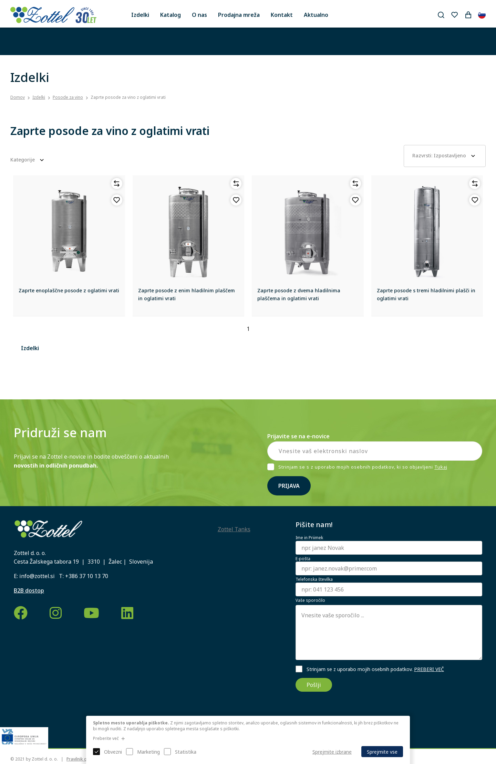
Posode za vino (68, 97)
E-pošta (303, 559)
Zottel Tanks (234, 529)
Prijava (289, 486)
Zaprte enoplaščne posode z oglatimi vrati (69, 290)
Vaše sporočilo (310, 600)
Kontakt (282, 15)
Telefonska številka (314, 579)
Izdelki (140, 15)
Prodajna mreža (239, 15)
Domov (17, 97)
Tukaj (440, 467)
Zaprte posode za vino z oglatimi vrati (128, 97)
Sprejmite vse (382, 752)
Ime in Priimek (309, 538)
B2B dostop (29, 590)
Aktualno (316, 15)
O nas (199, 15)
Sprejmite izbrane (332, 752)
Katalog (170, 15)
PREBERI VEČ (429, 669)
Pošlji (314, 685)
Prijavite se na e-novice (298, 436)
